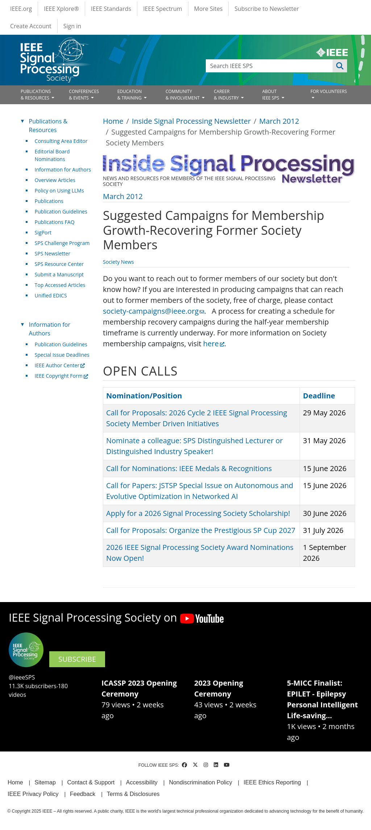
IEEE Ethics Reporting (272, 782)
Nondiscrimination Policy (200, 782)
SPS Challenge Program (62, 243)
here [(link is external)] (213, 343)
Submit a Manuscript (59, 274)
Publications (49, 201)
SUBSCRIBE (77, 659)
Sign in (72, 26)
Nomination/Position (144, 396)
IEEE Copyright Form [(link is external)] (61, 375)
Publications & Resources (48, 125)
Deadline (319, 396)
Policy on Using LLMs (59, 190)
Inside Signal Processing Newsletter (191, 121)
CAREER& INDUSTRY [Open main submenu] (227, 94)
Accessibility (142, 782)
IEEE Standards (111, 9)
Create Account (30, 26)
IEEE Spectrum (162, 9)
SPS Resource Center (59, 264)
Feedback (82, 794)
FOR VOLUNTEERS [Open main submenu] (328, 91)
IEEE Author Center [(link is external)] (60, 365)
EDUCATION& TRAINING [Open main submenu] (130, 94)
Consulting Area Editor (61, 140)
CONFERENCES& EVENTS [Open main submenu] (84, 94)
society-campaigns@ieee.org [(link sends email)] (153, 311)
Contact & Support (90, 782)
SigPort (43, 232)
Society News (118, 261)
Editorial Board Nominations (52, 155)
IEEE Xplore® (61, 9)
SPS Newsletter (52, 253)
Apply (340, 65)
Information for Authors (63, 169)
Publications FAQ (55, 222)
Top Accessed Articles (60, 284)
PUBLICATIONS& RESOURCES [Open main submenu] (36, 94)
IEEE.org (21, 9)
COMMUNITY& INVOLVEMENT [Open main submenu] (183, 94)
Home (113, 121)
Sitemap (45, 782)
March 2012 (279, 121)
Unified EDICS (51, 295)
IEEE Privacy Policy (33, 794)
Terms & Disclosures (133, 794)
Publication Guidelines (61, 211)
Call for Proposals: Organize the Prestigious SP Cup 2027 (200, 530)
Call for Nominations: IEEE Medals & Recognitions (189, 468)
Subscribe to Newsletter (266, 9)
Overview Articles (55, 180)
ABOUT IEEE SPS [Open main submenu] (271, 94)
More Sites (208, 9)
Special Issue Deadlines (62, 354)
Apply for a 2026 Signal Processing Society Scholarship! (198, 513)
